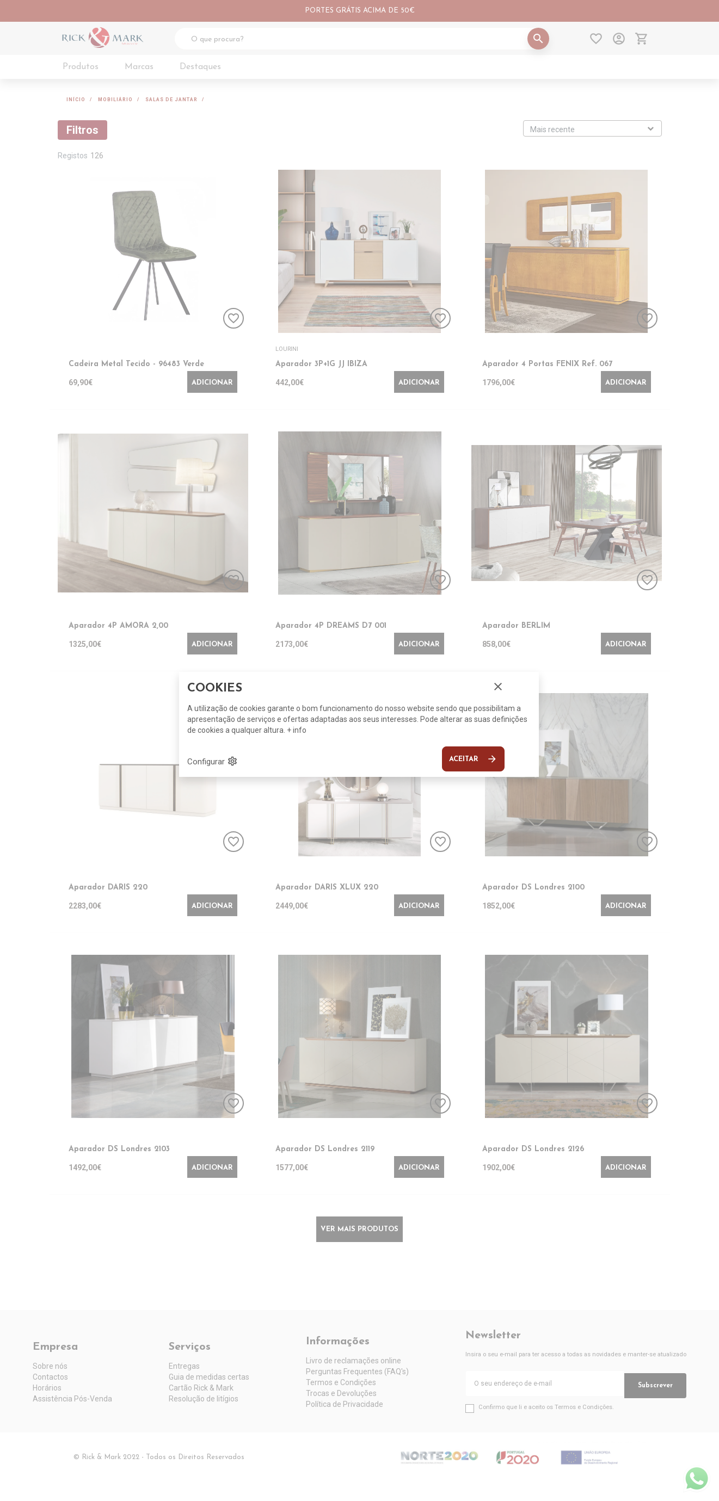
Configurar (212, 761)
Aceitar (473, 759)
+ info (296, 730)
